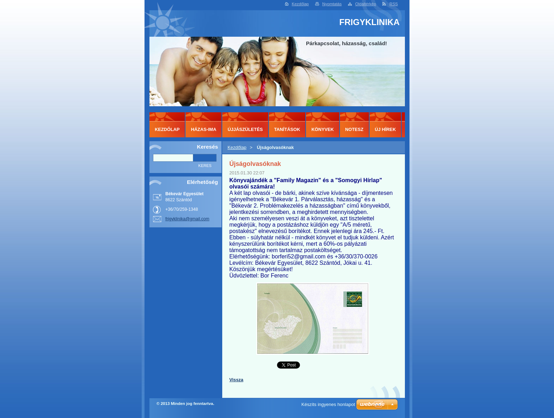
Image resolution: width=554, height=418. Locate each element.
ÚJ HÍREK (385, 129)
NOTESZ (354, 129)
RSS (393, 4)
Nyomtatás (332, 4)
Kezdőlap (300, 4)
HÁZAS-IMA (203, 129)
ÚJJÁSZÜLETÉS (245, 129)
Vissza (236, 379)
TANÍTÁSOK (287, 129)
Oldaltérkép (365, 4)
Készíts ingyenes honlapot (328, 404)
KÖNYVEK (322, 129)
